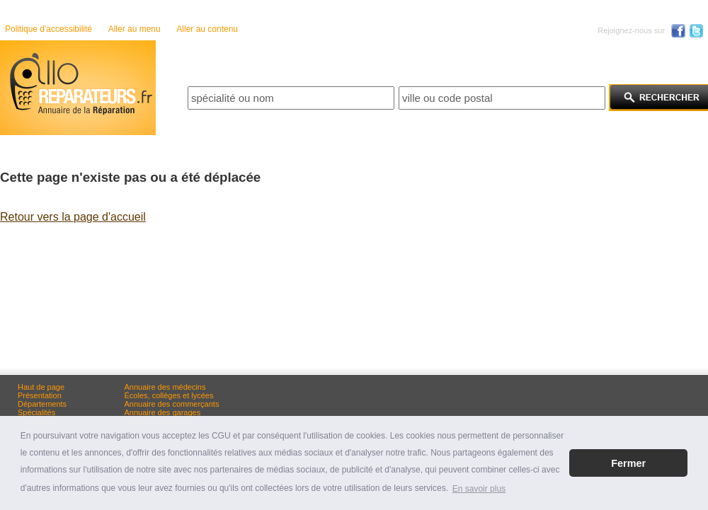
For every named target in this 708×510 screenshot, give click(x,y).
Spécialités (36, 412)
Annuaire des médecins (165, 387)
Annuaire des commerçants (172, 404)
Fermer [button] (628, 463)
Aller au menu (134, 29)
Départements (42, 404)
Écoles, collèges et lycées (169, 395)
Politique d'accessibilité (48, 29)
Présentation (40, 395)
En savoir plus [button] (479, 489)
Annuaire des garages (163, 412)
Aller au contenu (207, 29)
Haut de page (41, 387)
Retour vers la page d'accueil (73, 217)
